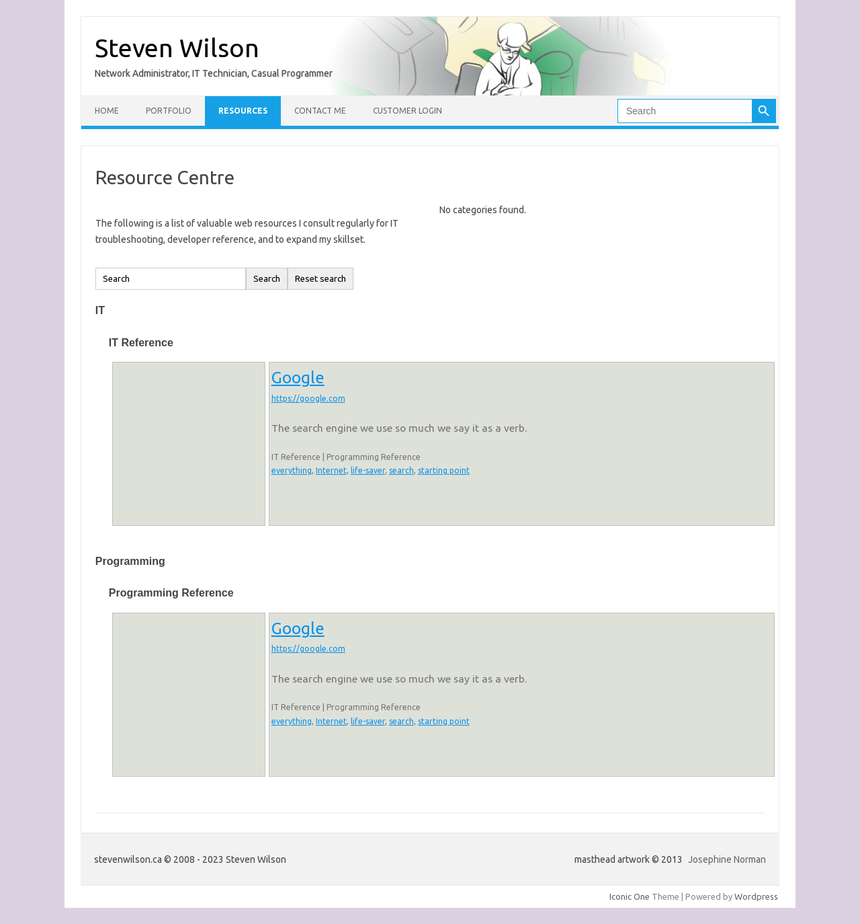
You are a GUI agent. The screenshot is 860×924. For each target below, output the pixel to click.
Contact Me (320, 110)
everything (291, 470)
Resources (242, 110)
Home (107, 110)
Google (298, 378)
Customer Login (407, 110)
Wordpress (756, 896)
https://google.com (308, 398)
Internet (331, 470)
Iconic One (629, 896)
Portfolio (168, 110)
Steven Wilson (177, 48)
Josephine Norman (727, 859)
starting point (444, 470)
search (401, 470)
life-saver (368, 470)
